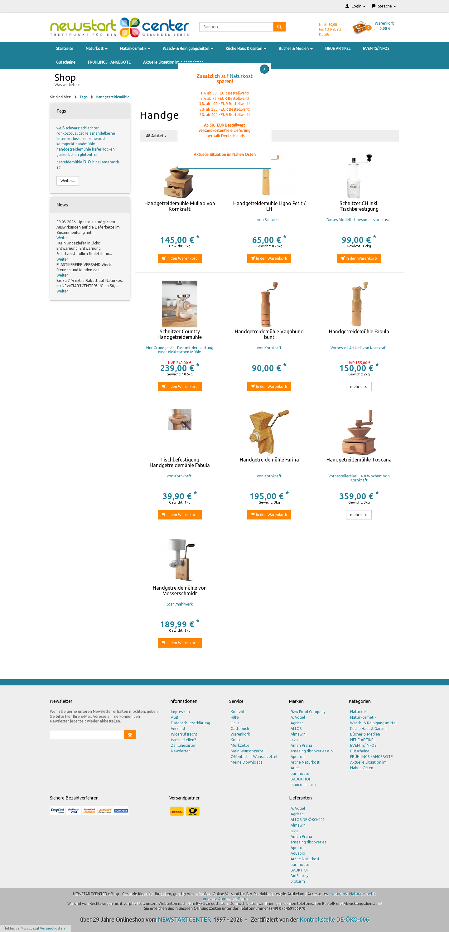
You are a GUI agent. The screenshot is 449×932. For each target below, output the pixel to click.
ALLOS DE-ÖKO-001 (308, 820)
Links (235, 723)
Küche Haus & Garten (246, 48)
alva (294, 740)
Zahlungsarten (183, 745)
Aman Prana (301, 745)
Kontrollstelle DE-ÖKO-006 (334, 919)
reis (88, 133)
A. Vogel (298, 717)
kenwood (97, 139)
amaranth (110, 162)
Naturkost (97, 48)
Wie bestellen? (183, 740)
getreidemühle (69, 162)
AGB (174, 717)
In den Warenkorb (180, 258)
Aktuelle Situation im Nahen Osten (173, 62)
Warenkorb (240, 734)
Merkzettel (240, 745)
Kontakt (238, 712)
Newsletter (180, 751)
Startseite (64, 48)
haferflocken (103, 149)
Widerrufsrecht (184, 734)
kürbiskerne (78, 139)
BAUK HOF (300, 870)
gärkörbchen (68, 154)
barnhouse (300, 773)
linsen (61, 139)
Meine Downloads (246, 762)
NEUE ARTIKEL (337, 48)
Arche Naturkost (305, 762)
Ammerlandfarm (233, 899)
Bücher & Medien (296, 48)
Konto (236, 740)
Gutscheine (65, 62)
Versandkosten (52, 928)
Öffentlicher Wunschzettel (254, 757)
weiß (60, 128)
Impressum (180, 712)
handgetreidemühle (74, 149)
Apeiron (298, 757)
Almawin (298, 734)
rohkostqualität (70, 133)
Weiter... (67, 181)
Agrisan (297, 723)
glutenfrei (88, 154)
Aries (295, 768)
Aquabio (298, 853)
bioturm (298, 881)
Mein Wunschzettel (247, 751)
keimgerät (65, 144)
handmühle (85, 144)
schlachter (90, 128)
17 (58, 168)
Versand (178, 729)
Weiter (62, 238)
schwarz (73, 128)
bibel (97, 162)
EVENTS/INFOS (376, 48)
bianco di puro (303, 785)
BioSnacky (299, 876)
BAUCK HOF (301, 779)
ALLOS (296, 729)
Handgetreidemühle (112, 97)
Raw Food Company (308, 712)
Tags (84, 97)
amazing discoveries (308, 842)
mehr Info (359, 386)
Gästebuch (240, 729)
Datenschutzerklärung (190, 723)
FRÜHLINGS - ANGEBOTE (109, 62)
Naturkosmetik (135, 48)
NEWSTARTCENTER (184, 919)
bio (87, 161)
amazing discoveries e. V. (312, 751)
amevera (209, 899)
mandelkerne (103, 133)
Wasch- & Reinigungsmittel (188, 48)
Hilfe (235, 717)
